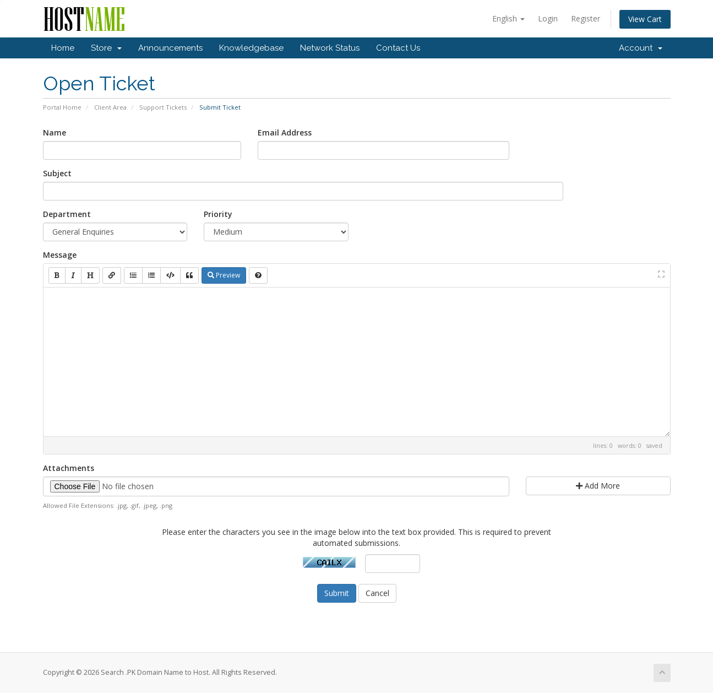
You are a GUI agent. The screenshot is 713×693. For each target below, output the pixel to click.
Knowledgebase (251, 48)
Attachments (68, 468)
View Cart (645, 19)
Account (640, 48)
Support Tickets (163, 107)
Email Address (285, 132)
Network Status (330, 48)
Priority (218, 214)
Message (60, 255)
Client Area (110, 107)
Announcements (170, 48)
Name (54, 132)
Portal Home (62, 107)
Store (106, 48)
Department (67, 214)
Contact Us (398, 48)
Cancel (377, 593)
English (508, 18)
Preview (224, 275)
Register (585, 18)
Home (62, 48)
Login (548, 18)
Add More (598, 485)
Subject (57, 173)
